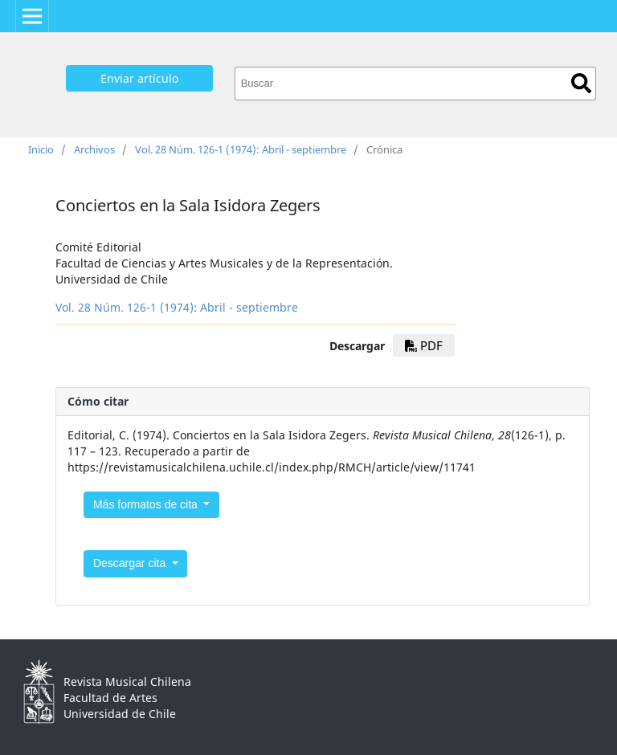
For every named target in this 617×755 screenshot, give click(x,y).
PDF (424, 345)
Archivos (94, 149)
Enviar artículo (139, 78)
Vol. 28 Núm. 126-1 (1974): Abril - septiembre (240, 149)
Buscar (581, 83)
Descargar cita (131, 563)
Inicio (41, 149)
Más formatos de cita (147, 504)
